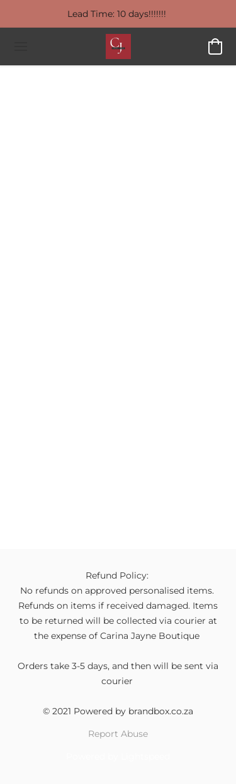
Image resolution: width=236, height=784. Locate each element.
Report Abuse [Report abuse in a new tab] (118, 733)
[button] (118, 46)
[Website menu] (20, 46)
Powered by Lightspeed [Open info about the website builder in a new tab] (118, 756)
